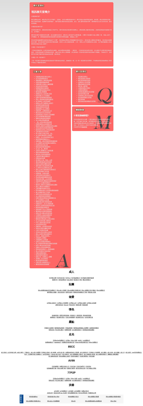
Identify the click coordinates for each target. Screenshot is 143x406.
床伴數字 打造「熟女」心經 (44, 160)
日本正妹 (73, 366)
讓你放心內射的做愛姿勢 (43, 154)
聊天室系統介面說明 (84, 78)
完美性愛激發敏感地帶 (42, 82)
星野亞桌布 (69, 292)
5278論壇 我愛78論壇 (87, 278)
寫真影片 (73, 315)
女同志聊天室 (89, 317)
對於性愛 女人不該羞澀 (42, 95)
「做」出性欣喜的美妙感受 (44, 122)
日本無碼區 (55, 366)
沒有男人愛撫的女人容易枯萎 (44, 150)
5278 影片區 (61, 278)
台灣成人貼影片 (51, 303)
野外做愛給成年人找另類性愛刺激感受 (47, 190)
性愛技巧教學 (71, 368)
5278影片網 (52, 278)
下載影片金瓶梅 (49, 328)
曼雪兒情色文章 (80, 368)
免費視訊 (52, 317)
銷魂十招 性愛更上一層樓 (44, 256)
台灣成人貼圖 (82, 303)
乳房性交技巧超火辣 (42, 145)
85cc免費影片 (101, 290)
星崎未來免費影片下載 (80, 292)
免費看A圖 (68, 330)
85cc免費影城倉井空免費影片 (47, 290)
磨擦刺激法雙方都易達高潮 (44, 201)
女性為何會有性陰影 (42, 86)
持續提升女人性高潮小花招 (44, 93)
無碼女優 (78, 305)
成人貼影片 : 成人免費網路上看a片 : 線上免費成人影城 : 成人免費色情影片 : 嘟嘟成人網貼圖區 (90, 354)
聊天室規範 (81, 99)
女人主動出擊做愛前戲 (42, 120)
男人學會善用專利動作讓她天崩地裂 (46, 243)
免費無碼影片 (49, 342)
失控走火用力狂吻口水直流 (44, 232)
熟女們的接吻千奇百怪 (42, 171)
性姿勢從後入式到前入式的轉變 (45, 114)
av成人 (80, 340)
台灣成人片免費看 (62, 303)
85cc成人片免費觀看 (53, 401)
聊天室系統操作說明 (84, 80)
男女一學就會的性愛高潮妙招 (44, 99)
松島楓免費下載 (51, 368)
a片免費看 (77, 391)
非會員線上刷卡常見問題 (85, 95)
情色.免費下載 (61, 368)
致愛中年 (55, 280)
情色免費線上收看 (64, 356)
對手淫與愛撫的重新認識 (43, 116)
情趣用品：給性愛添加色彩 (44, 226)
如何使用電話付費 (83, 93)
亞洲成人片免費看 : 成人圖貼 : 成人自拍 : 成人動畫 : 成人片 (107, 352)
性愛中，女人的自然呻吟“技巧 (45, 137)
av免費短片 (86, 340)
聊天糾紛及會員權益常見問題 (87, 101)
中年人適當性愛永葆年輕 (43, 222)
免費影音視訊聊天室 (68, 342)
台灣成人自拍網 (91, 303)
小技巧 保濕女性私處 (42, 230)
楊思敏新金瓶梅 (59, 328)
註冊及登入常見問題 (84, 82)
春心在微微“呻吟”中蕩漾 (43, 192)
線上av (66, 305)
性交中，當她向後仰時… (43, 236)
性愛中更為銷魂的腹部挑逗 (44, 97)
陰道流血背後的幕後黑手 (43, 147)
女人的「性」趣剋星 (42, 148)
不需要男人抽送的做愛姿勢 (44, 215)
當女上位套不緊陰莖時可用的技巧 (46, 169)
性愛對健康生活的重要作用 (44, 124)
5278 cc (68, 278)
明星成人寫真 (92, 292)
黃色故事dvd (62, 280)
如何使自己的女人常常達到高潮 (45, 129)
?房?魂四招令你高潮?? (42, 131)
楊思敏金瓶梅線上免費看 (81, 328)
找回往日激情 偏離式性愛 (43, 164)
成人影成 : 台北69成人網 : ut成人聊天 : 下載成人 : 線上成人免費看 (20, 352)
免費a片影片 (85, 391)
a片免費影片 (63, 391)
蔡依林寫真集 (87, 315)
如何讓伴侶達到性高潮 (42, 105)
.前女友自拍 (61, 292)
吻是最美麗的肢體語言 (42, 207)
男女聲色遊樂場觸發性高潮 (44, 177)
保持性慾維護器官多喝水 (43, 217)
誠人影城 (70, 280)
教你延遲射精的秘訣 (42, 260)
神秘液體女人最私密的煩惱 (44, 80)
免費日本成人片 (64, 366)
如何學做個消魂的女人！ (43, 139)
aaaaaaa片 (57, 342)
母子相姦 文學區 (91, 368)
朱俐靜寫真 (55, 315)
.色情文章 (50, 393)
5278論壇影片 (76, 278)
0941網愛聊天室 (73, 393)
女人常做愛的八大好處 (42, 200)
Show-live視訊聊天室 (81, 342)
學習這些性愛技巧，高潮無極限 (45, 249)
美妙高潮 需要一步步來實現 (44, 179)
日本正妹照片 (81, 366)
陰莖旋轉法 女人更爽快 (42, 109)
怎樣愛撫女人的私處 (42, 239)
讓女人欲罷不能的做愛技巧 (44, 234)
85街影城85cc (33, 396)
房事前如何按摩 (40, 158)
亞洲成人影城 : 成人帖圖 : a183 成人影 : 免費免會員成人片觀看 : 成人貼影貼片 (64, 352)
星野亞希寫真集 (64, 315)
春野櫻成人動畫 (51, 292)
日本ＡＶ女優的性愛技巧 (43, 183)
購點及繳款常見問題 (84, 84)
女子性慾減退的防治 (42, 78)
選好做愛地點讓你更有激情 (44, 162)
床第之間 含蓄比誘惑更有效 (44, 213)
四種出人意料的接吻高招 (43, 247)
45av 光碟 (74, 340)
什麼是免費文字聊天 (84, 88)
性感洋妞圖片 (75, 356)
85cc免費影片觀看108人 (33, 401)
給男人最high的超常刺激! (43, 245)
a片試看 (56, 391)
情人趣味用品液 (53, 356)
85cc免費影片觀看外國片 (113, 396)
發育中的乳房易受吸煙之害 (44, 194)
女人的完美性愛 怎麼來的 (43, 220)
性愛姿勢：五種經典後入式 (44, 111)
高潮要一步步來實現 (42, 258)
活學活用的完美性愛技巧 (43, 175)
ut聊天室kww (59, 305)
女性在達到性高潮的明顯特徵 (44, 128)
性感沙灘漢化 (84, 356)
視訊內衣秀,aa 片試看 (60, 393)
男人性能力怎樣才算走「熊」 (44, 133)
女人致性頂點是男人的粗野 (44, 135)
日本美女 (88, 366)
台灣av (68, 340)
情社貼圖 (92, 356)
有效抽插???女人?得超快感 (44, 209)
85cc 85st (113, 401)
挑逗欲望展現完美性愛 (42, 107)
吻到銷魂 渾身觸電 (41, 92)
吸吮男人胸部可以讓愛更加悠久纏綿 (46, 126)
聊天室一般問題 (83, 86)
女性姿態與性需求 (41, 224)
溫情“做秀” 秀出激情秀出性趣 (44, 165)
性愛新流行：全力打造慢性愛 (44, 203)
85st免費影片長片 (73, 396)
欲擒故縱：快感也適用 (42, 173)
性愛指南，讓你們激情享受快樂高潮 (46, 141)
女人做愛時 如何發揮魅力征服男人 (46, 143)
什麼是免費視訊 (83, 90)
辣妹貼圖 (85, 305)
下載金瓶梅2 (69, 328)
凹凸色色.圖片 (59, 330)
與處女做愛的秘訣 (41, 253)
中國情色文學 (92, 393)
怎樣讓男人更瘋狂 (41, 238)
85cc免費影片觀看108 (74, 290)
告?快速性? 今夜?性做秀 (43, 101)
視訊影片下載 (78, 280)
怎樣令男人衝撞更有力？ (43, 262)
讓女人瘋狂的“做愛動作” (43, 186)
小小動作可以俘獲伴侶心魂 (44, 167)
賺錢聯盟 (84, 127)
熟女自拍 (72, 305)
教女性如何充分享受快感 (43, 112)
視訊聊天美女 (61, 317)
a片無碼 (70, 391)
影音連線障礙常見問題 (85, 97)
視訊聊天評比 (80, 317)
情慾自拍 (51, 330)
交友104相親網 (70, 317)
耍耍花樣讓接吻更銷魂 (42, 152)
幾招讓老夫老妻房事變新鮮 (44, 211)
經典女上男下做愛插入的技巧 (44, 103)
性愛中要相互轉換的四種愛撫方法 (46, 198)
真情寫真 (79, 315)
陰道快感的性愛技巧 (42, 255)
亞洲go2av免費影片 (59, 340)
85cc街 (73, 401)
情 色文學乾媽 (83, 393)
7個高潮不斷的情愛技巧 (43, 156)
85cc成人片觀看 (61, 290)
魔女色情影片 (87, 280)
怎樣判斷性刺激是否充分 (43, 90)
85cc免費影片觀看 (93, 396)
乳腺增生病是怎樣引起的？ (44, 76)
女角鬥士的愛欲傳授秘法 (43, 241)
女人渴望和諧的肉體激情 (43, 196)
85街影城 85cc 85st (53, 396)
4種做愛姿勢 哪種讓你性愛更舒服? (46, 181)
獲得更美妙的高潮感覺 (42, 264)
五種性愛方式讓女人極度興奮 (44, 84)
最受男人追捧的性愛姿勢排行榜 (45, 205)
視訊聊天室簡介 (83, 76)
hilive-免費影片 (93, 342)
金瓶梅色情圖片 (94, 328)
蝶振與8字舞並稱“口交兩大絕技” (45, 219)
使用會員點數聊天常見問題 (86, 92)
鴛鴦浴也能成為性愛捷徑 (43, 118)
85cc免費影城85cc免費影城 (93, 401)
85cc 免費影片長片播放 (89, 290)
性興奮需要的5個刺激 (42, 88)
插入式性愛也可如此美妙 (43, 251)
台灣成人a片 (73, 303)
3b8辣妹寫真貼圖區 (88, 330)
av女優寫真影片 (77, 330)
